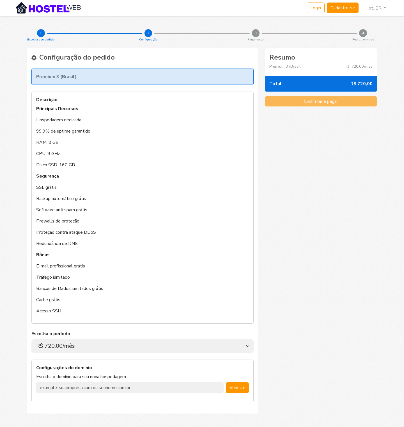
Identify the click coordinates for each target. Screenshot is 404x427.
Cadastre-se (342, 8)
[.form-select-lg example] (142, 346)
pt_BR (373, 8)
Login (315, 8)
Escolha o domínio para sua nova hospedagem (81, 377)
